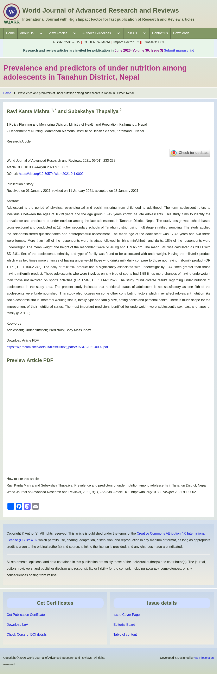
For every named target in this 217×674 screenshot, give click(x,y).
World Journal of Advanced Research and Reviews (100, 10)
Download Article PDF (23, 340)
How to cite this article (23, 479)
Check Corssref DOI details (27, 634)
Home (7, 93)
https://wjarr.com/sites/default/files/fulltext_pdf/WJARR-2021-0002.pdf (57, 347)
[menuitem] (10, 33)
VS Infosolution (204, 657)
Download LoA (17, 624)
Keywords (14, 323)
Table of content (125, 634)
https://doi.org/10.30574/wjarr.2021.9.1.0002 (51, 174)
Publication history (20, 184)
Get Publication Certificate (26, 614)
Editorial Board (124, 624)
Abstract (13, 201)
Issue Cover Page (127, 614)
